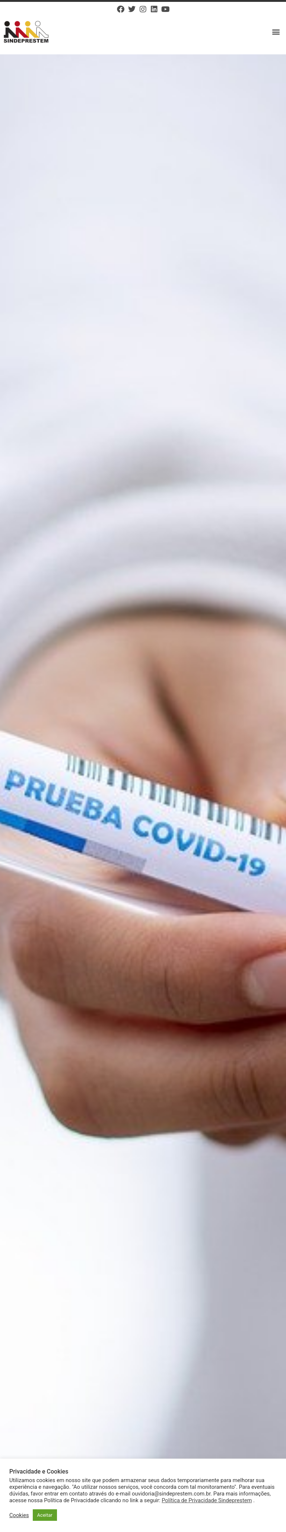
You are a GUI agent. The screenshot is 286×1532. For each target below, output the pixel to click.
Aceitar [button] (45, 1515)
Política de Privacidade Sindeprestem (207, 1500)
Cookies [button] (19, 1515)
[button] (276, 32)
